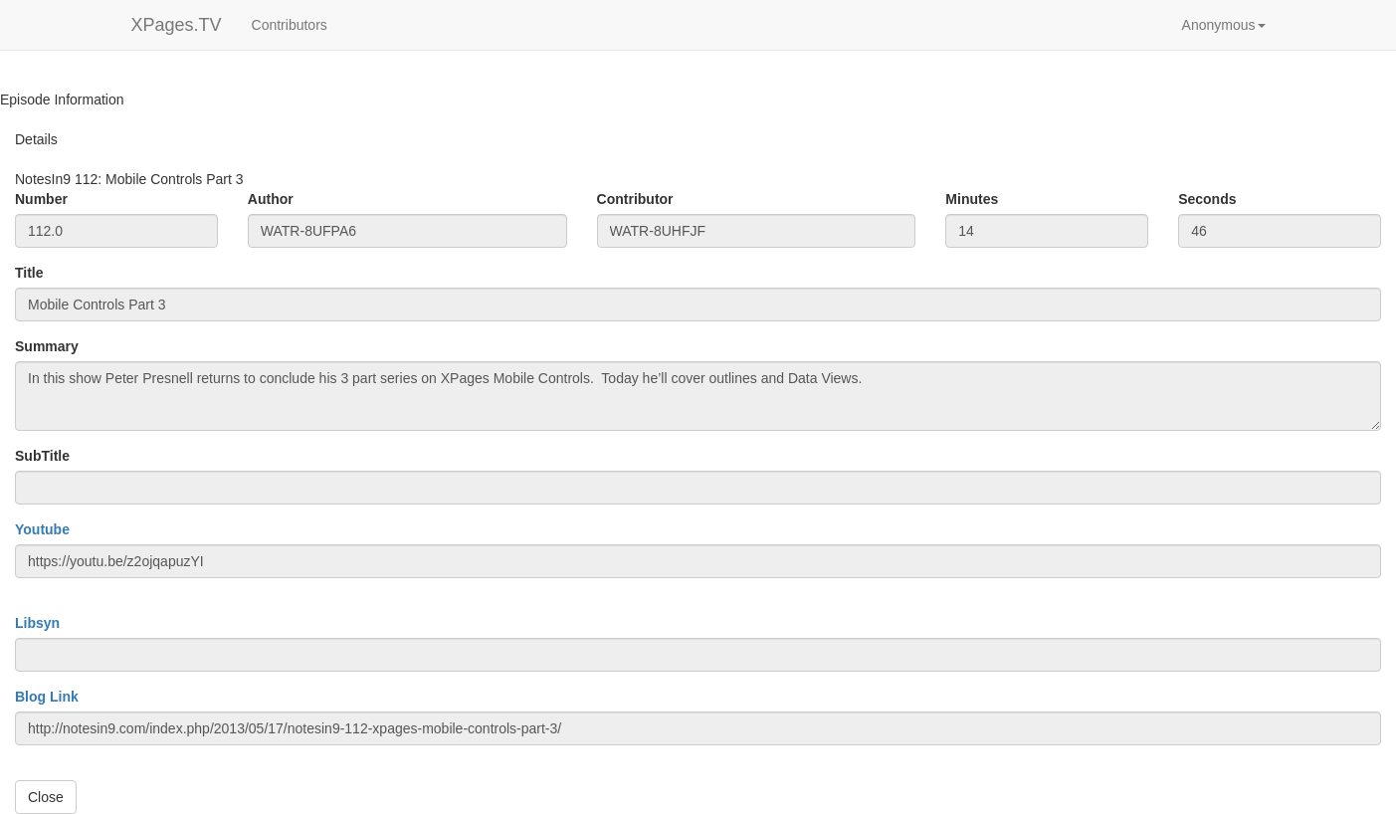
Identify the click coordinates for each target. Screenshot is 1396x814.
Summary (47, 346)
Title (29, 273)
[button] (1224, 25)
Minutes (971, 199)
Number (41, 199)
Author (271, 199)
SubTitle (42, 456)
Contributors (289, 25)
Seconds (1207, 199)
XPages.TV (176, 25)
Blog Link (47, 697)
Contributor (635, 199)
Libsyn (37, 623)
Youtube (42, 529)
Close (46, 797)
